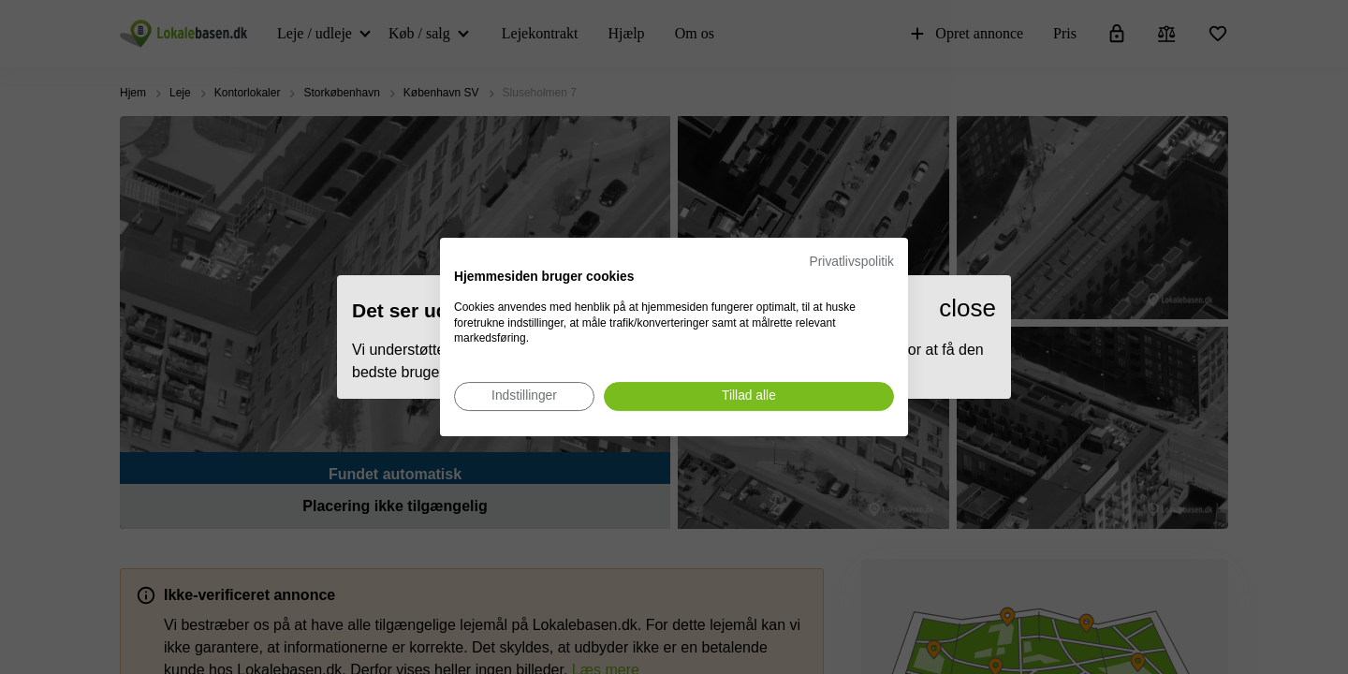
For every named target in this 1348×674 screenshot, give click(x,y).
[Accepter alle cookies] (749, 396)
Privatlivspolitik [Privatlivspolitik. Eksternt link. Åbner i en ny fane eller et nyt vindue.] (852, 262)
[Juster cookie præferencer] (524, 396)
